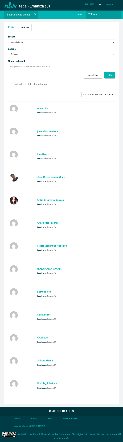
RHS (27, 5)
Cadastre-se (111, 4)
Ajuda (80, 15)
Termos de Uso (70, 419)
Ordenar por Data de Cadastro (98, 94)
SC (55, 113)
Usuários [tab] (24, 27)
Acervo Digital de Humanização (29, 426)
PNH (50, 419)
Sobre (17, 419)
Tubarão (50, 113)
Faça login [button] (90, 4)
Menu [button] (92, 14)
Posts (11, 27)
